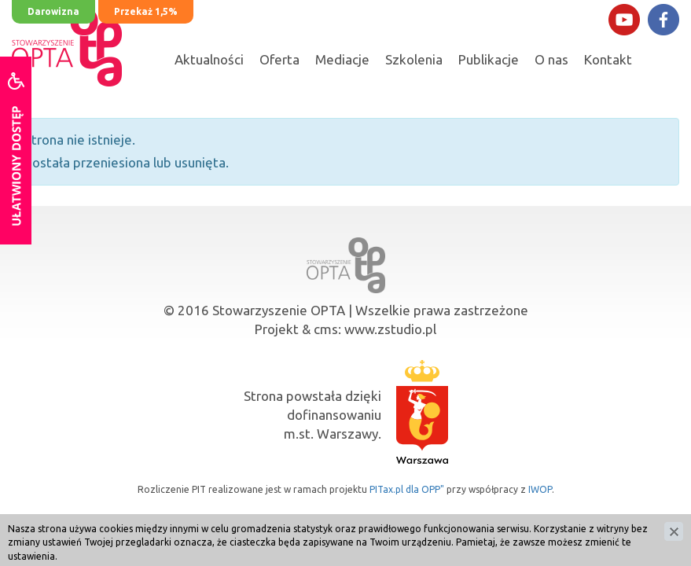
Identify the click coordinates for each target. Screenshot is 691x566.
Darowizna (53, 11)
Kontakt (608, 59)
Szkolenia (414, 59)
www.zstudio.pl (390, 329)
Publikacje (488, 59)
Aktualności (209, 59)
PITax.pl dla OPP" (406, 489)
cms (326, 329)
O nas (551, 59)
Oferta (279, 59)
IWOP (540, 489)
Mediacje (342, 59)
